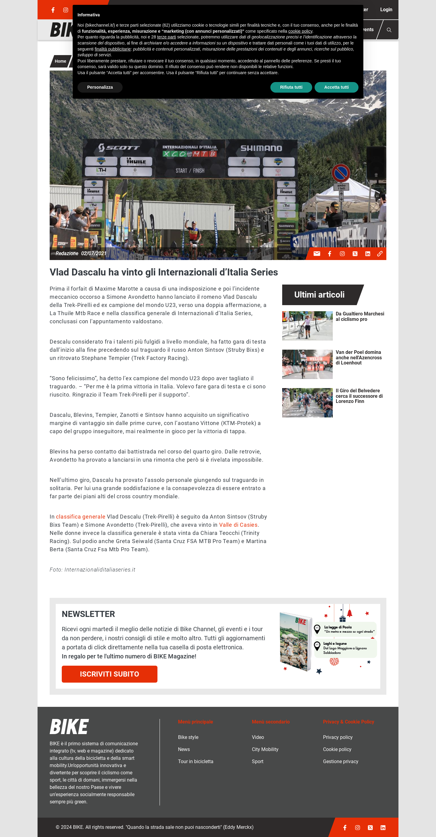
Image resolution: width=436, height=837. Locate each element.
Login (386, 9)
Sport (257, 761)
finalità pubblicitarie (113, 49)
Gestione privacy (340, 761)
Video (258, 737)
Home (60, 61)
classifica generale (80, 516)
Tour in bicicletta (195, 761)
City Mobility (265, 749)
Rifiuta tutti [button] (291, 87)
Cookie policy (337, 749)
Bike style (188, 737)
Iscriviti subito (109, 674)
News (184, 749)
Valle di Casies (238, 525)
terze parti (166, 37)
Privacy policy (338, 737)
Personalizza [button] (100, 87)
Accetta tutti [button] (336, 87)
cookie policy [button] (300, 31)
